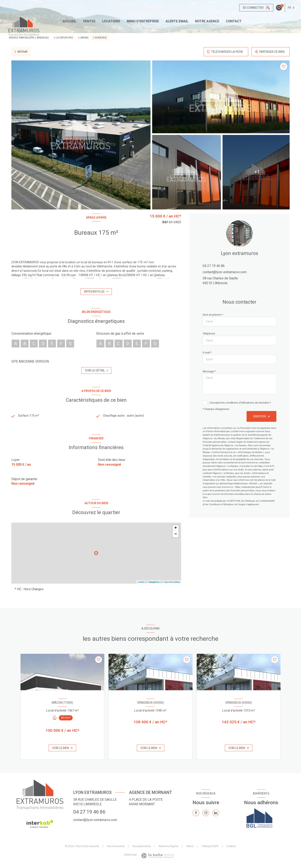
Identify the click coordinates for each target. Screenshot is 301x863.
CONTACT (234, 21)
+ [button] (175, 528)
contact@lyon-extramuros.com (225, 272)
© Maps (153, 582)
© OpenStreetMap (171, 582)
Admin (190, 846)
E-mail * (207, 352)
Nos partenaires (141, 846)
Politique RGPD (210, 846)
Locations (111, 21)
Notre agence (207, 21)
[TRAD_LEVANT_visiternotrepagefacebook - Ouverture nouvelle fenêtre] (196, 813)
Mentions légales (168, 846)
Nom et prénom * (213, 314)
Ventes (89, 21)
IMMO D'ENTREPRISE (143, 21)
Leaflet (140, 582)
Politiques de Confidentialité (260, 501)
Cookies (231, 846)
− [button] (175, 535)
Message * (209, 371)
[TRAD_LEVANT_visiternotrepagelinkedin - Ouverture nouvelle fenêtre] (215, 813)
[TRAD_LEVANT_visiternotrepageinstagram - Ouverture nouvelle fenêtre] (205, 813)
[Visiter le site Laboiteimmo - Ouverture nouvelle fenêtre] (157, 856)
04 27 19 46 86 (214, 266)
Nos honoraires (116, 846)
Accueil (69, 21)
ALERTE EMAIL (177, 21)
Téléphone (209, 333)
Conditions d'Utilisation (221, 504)
